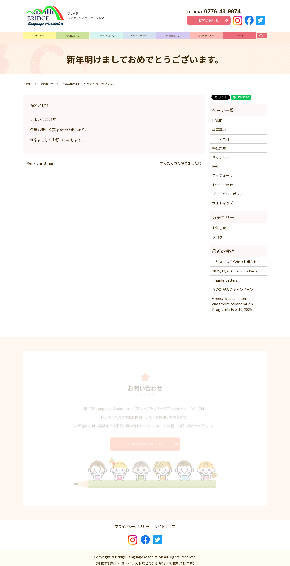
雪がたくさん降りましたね (180, 159)
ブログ (217, 233)
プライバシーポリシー (229, 190)
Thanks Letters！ (226, 276)
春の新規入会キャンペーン (232, 285)
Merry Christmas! (40, 159)
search (264, 36)
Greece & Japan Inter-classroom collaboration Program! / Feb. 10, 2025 (232, 300)
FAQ (239, 36)
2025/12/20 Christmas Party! (235, 267)
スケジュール (139, 36)
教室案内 (73, 36)
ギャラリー (206, 36)
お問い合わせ (208, 20)
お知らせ (47, 80)
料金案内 (173, 36)
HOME (39, 36)
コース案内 (106, 36)
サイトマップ (222, 199)
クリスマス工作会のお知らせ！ (236, 258)
